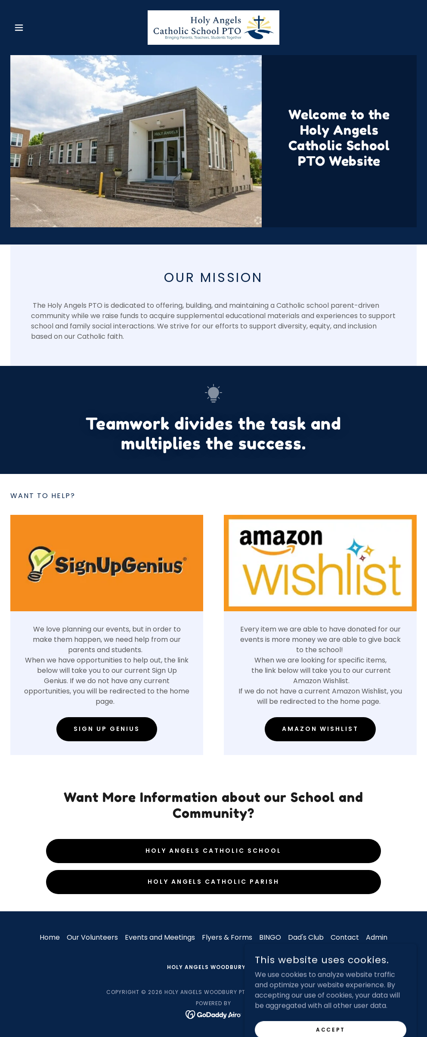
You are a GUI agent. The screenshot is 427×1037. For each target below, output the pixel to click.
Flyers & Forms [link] (227, 937)
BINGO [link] (270, 937)
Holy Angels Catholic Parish (214, 881)
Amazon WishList (320, 728)
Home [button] (50, 937)
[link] (213, 27)
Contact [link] (345, 937)
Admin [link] (376, 937)
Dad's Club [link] (306, 937)
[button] (40, 27)
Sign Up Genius (107, 728)
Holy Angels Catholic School (213, 850)
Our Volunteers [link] (92, 937)
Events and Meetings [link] (160, 937)
